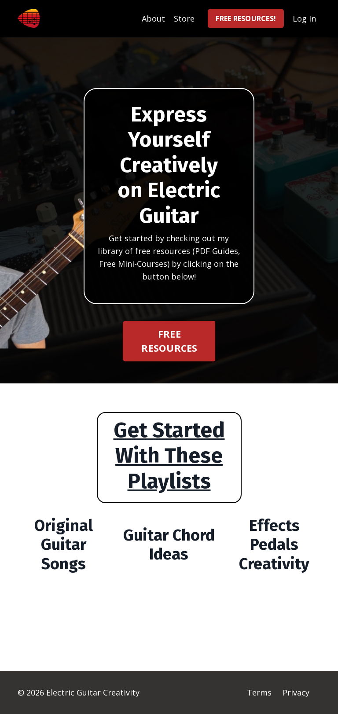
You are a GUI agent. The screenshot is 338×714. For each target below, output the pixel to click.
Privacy (296, 692)
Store (184, 18)
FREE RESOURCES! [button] (246, 18)
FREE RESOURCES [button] (169, 341)
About (153, 18)
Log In (304, 18)
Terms (259, 692)
